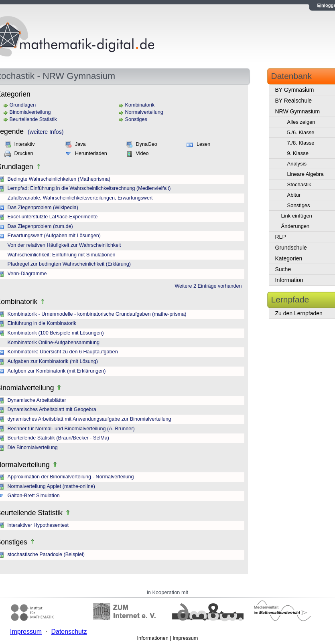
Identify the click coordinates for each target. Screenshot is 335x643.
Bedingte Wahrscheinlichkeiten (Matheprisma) (59, 179)
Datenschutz (69, 631)
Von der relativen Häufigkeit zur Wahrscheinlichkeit (64, 245)
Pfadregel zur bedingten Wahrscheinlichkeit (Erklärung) (69, 264)
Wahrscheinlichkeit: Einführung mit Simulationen (62, 255)
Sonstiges (136, 119)
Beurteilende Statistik (33, 119)
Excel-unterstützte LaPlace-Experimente (53, 217)
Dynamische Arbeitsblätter (37, 400)
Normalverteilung (144, 112)
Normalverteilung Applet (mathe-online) (51, 486)
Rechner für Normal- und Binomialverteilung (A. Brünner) (71, 428)
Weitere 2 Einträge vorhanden (208, 286)
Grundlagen (23, 105)
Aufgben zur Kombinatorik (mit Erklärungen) (57, 371)
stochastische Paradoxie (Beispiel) (46, 554)
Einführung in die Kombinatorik (42, 323)
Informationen (153, 638)
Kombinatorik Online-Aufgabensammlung (54, 342)
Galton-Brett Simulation (34, 495)
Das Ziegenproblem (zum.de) (40, 226)
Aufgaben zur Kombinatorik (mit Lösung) (53, 361)
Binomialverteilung (30, 112)
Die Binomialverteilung (33, 447)
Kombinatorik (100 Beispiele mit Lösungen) (56, 333)
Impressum (185, 638)
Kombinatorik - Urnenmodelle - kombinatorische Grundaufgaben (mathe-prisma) (97, 314)
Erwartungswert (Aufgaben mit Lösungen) (54, 235)
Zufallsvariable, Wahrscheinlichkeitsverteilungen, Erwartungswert (80, 198)
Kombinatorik (140, 105)
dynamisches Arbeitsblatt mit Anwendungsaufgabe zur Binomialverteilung (89, 419)
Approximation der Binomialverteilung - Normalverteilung (71, 477)
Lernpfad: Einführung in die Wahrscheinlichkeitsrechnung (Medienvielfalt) (89, 188)
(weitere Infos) (45, 132)
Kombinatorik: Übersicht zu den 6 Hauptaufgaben (63, 352)
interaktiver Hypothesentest (38, 525)
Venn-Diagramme (27, 273)
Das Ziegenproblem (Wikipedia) (43, 207)
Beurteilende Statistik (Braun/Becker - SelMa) (58, 438)
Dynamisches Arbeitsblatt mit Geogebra (52, 409)
